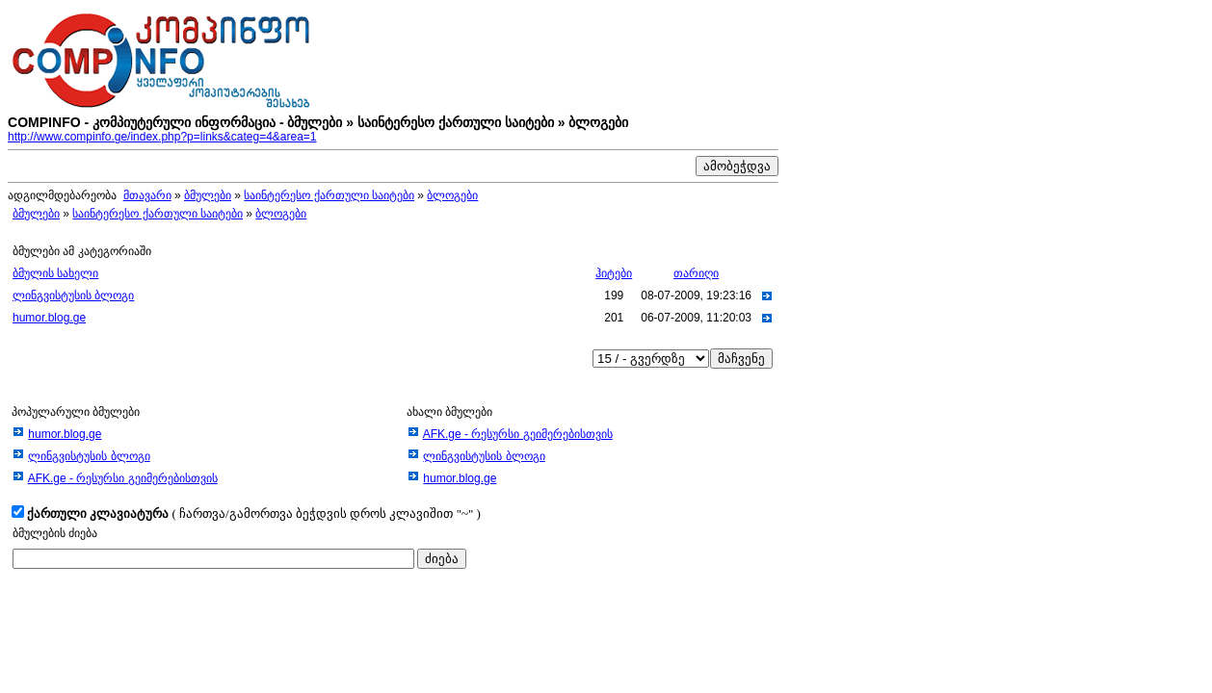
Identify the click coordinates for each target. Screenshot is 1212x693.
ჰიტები (613, 273)
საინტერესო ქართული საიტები (329, 195)
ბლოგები (452, 195)
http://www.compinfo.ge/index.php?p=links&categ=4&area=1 (162, 136)
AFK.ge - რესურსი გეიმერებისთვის (123, 478)
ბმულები (207, 195)
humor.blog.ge (49, 317)
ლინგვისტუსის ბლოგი (73, 295)
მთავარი (147, 195)
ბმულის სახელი (55, 273)
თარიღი (696, 273)
